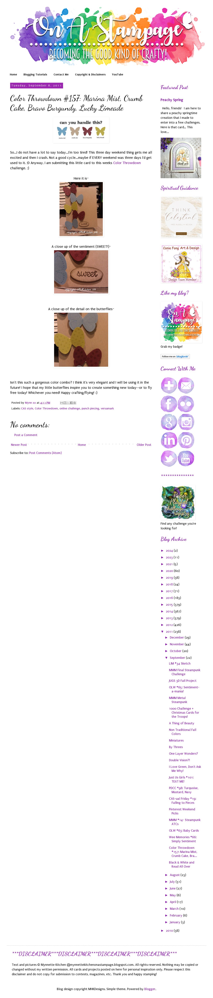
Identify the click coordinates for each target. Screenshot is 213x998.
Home (13, 74)
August (175, 875)
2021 (170, 564)
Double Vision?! (179, 760)
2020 (170, 571)
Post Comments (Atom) (45, 453)
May (173, 895)
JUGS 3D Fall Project (182, 681)
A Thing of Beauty (181, 723)
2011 (170, 631)
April (173, 902)
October (176, 651)
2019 (170, 577)
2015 (170, 604)
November (177, 644)
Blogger (149, 989)
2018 (170, 584)
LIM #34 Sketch (180, 663)
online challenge (70, 408)
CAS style (27, 408)
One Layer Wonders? (183, 754)
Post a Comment (25, 435)
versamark (107, 408)
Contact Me (61, 74)
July (173, 882)
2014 (170, 611)
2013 (170, 618)
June (173, 888)
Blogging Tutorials (35, 74)
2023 (170, 557)
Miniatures (176, 740)
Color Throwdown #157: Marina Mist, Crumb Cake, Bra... (183, 852)
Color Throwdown (127, 163)
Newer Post (19, 445)
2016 (170, 598)
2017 (170, 591)
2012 (170, 625)
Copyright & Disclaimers (90, 74)
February (176, 915)
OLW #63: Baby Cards (184, 830)
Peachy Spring (172, 100)
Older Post (144, 445)
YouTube (117, 74)
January (175, 922)
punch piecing (90, 408)
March (175, 909)
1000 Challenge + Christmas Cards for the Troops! (184, 713)
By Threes (176, 747)
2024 (170, 550)
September (178, 658)
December (177, 637)
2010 (170, 931)
